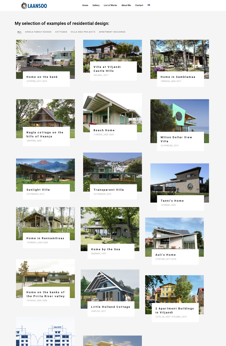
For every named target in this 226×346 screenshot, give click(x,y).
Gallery (96, 5)
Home (85, 5)
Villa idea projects (83, 32)
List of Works (110, 5)
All (20, 32)
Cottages (61, 32)
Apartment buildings (112, 32)
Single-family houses (38, 32)
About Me (126, 5)
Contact (139, 5)
